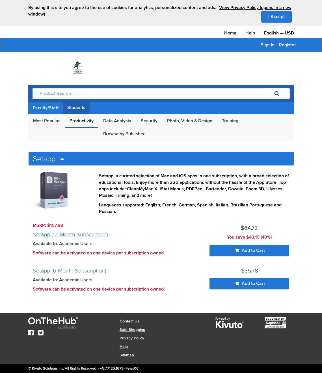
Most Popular (46, 121)
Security (149, 121)
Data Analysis (117, 121)
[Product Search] (148, 93)
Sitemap (127, 355)
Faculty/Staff (46, 108)
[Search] (276, 93)
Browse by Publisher (124, 134)
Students (76, 107)
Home (230, 33)
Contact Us (129, 321)
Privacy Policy (132, 338)
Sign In (268, 45)
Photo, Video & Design (189, 121)
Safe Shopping (132, 329)
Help (250, 33)
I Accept (280, 16)
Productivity (82, 121)
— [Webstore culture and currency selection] (279, 33)
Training (230, 121)
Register (287, 45)
